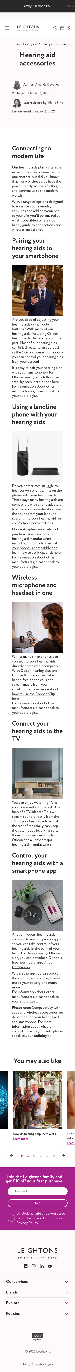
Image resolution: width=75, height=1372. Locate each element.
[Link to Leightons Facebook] (26, 1266)
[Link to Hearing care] (30, 44)
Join (37, 1203)
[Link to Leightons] (28, 28)
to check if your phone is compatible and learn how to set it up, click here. (36, 548)
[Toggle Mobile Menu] (7, 28)
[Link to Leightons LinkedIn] (42, 1266)
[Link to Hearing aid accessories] (54, 44)
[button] (11, 1155)
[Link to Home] (17, 44)
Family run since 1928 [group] (37, 6)
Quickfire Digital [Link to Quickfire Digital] (43, 1364)
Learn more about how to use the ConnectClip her (35, 694)
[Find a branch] (68, 28)
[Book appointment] (62, 28)
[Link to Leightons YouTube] (50, 1266)
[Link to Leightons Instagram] (34, 1266)
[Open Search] (55, 28)
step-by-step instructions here (35, 381)
